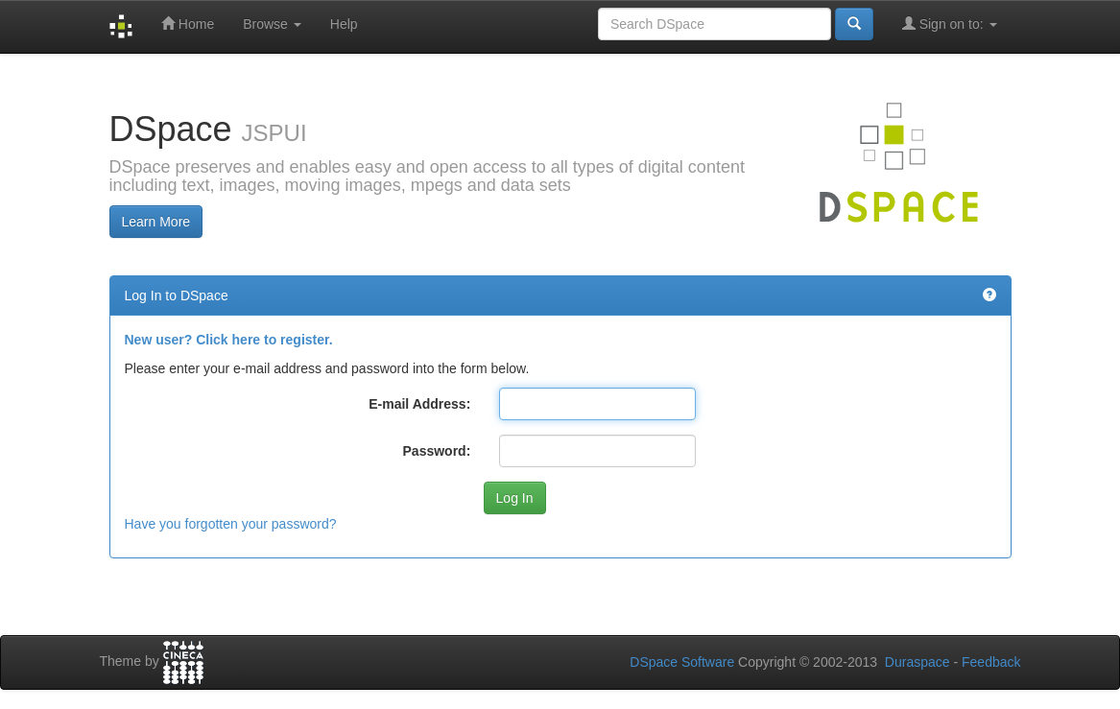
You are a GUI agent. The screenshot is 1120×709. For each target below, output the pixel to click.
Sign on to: (949, 23)
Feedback (991, 662)
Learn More (156, 221)
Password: (437, 451)
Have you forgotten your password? (231, 524)
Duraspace (917, 662)
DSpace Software (682, 662)
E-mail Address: (419, 404)
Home (187, 23)
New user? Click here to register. (229, 339)
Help (344, 24)
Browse (272, 24)
